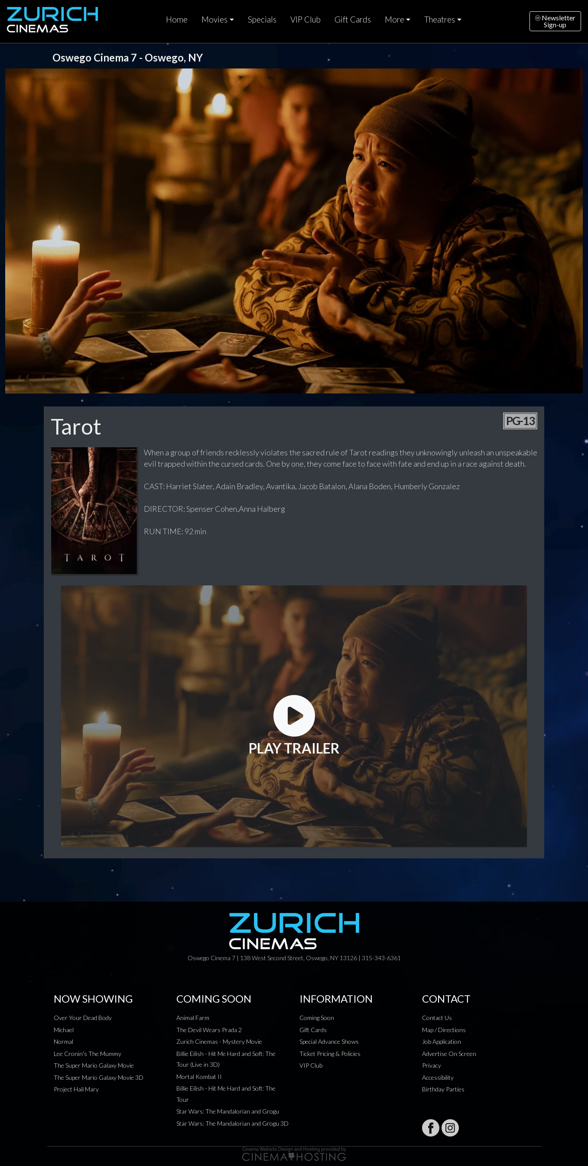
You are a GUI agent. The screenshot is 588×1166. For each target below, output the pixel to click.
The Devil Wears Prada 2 (209, 1029)
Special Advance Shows (329, 1041)
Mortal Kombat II (199, 1076)
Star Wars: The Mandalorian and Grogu (227, 1111)
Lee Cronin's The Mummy (87, 1053)
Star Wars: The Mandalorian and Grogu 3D (232, 1123)
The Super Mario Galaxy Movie (94, 1065)
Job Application (441, 1041)
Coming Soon (316, 1017)
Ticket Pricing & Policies (330, 1053)
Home (177, 19)
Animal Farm (192, 1017)
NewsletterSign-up (555, 21)
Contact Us (437, 1017)
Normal (63, 1041)
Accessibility (438, 1077)
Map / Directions (444, 1029)
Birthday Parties (443, 1089)
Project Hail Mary (76, 1089)
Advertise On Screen (449, 1053)
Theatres (439, 19)
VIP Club (305, 19)
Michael (64, 1029)
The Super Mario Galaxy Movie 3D (98, 1077)
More (394, 19)
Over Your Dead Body (83, 1017)
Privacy (431, 1065)
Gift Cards (353, 19)
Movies (214, 19)
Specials (262, 19)
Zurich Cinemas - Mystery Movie (219, 1041)
